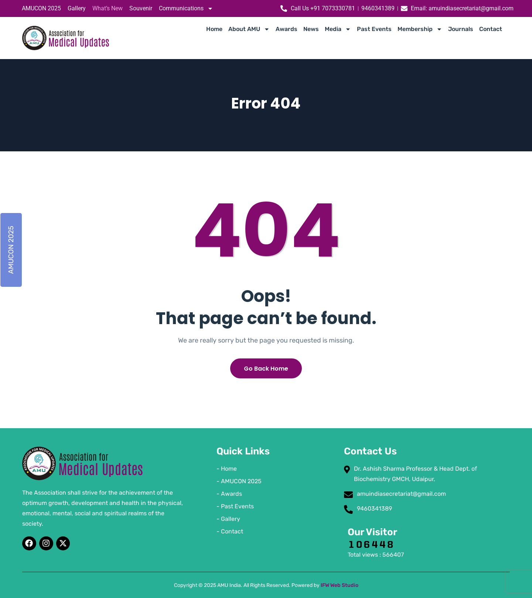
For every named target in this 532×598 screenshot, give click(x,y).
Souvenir (140, 8)
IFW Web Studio (339, 585)
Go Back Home (266, 368)
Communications (186, 8)
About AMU (249, 29)
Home (214, 28)
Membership (420, 29)
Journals (460, 28)
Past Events (374, 28)
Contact (490, 28)
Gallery (77, 8)
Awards (286, 28)
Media (338, 29)
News (311, 28)
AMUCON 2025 (41, 8)
